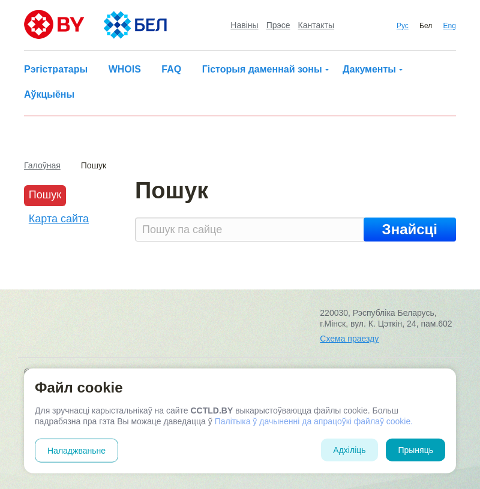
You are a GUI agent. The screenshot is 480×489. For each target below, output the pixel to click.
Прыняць (415, 450)
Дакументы (369, 69)
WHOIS (125, 69)
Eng (449, 26)
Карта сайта (59, 219)
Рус (403, 26)
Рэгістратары (56, 69)
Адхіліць (349, 450)
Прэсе (278, 25)
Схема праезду (349, 338)
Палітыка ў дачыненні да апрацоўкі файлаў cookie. (314, 421)
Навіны (244, 25)
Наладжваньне (76, 450)
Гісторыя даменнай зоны (262, 69)
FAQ (171, 69)
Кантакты (316, 25)
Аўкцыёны (49, 94)
